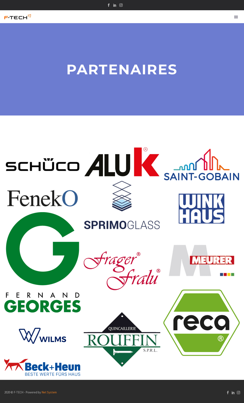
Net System (49, 392)
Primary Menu (236, 17)
